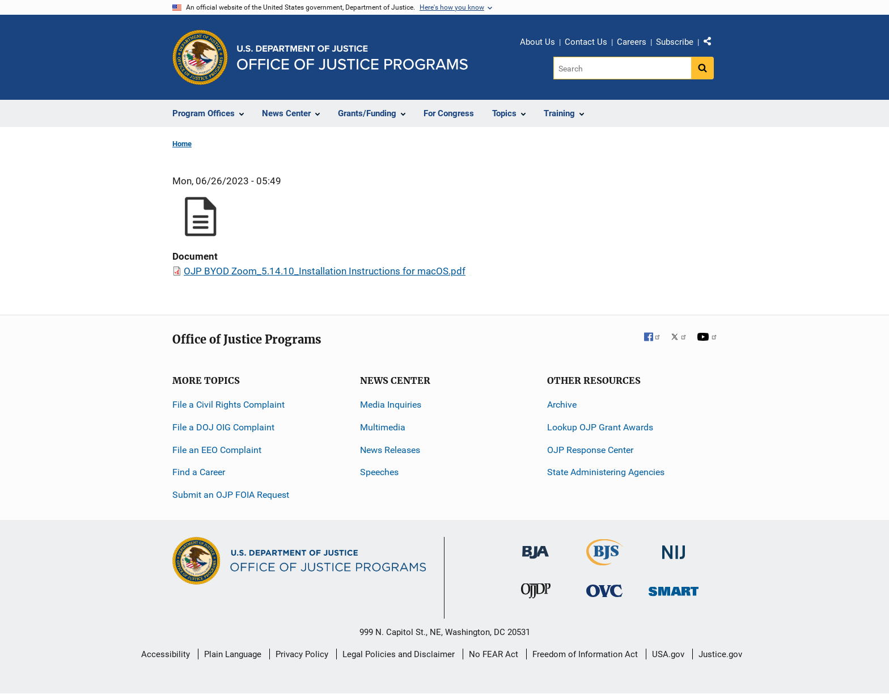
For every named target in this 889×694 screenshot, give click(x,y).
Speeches (379, 472)
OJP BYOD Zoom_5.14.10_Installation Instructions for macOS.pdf (324, 271)
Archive (562, 404)
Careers (631, 42)
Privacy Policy (302, 654)
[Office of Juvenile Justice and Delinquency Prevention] (536, 593)
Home (182, 143)
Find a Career (198, 472)
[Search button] (702, 68)
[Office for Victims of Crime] (604, 590)
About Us (537, 42)
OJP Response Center (590, 450)
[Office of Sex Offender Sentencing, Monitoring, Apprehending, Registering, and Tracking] (673, 588)
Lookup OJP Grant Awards (600, 427)
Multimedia (382, 427)
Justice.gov (720, 654)
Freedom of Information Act (585, 654)
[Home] (352, 57)
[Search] (622, 68)
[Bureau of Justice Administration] (535, 546)
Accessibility (165, 654)
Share (711, 43)
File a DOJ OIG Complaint (223, 427)
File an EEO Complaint (216, 450)
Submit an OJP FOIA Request (230, 494)
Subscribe (674, 42)
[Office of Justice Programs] (200, 57)
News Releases (390, 450)
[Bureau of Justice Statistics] (604, 560)
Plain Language (232, 654)
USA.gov (668, 654)
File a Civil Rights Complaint (228, 404)
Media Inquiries (390, 404)
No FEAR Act (493, 654)
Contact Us (586, 42)
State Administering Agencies (605, 472)
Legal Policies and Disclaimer (398, 654)
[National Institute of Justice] (673, 547)
